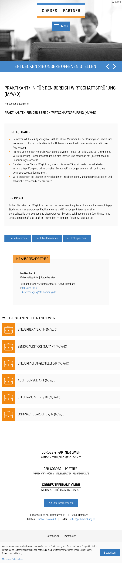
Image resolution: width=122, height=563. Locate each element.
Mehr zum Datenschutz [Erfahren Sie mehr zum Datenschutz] (12, 559)
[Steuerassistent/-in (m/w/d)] (61, 397)
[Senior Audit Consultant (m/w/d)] (61, 346)
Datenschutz (52, 536)
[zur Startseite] (61, 10)
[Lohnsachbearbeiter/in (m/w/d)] (61, 414)
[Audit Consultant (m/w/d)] (61, 380)
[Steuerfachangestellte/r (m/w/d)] (61, 363)
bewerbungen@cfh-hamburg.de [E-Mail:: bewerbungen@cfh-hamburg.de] (39, 292)
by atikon (116, 1)
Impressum (70, 536)
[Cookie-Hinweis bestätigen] (110, 552)
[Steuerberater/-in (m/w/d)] (61, 329)
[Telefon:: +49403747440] (48, 519)
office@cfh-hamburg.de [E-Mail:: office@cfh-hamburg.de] (82, 519)
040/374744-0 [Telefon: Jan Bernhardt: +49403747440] (29, 288)
